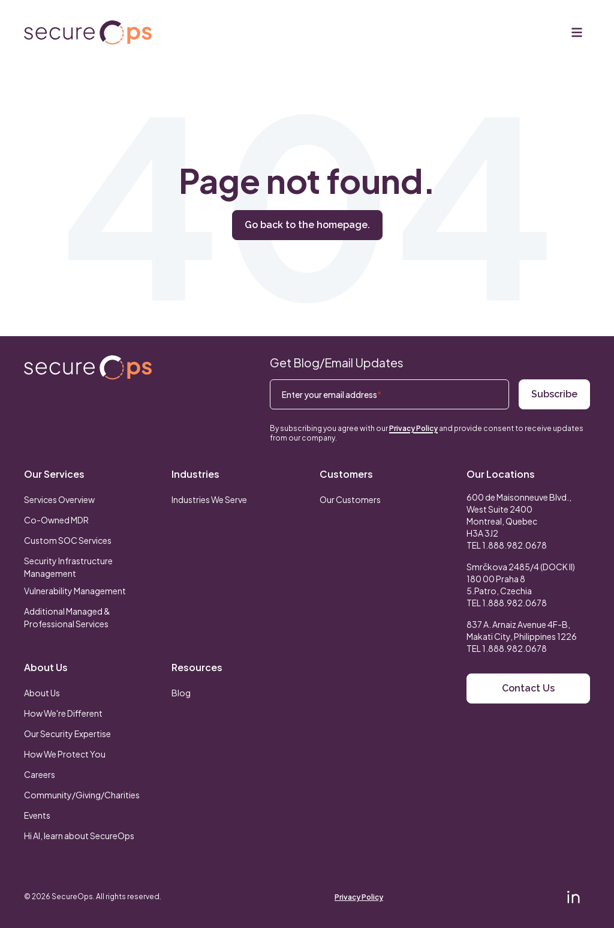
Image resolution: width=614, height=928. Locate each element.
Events (37, 815)
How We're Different (63, 713)
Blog (181, 692)
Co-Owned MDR (56, 519)
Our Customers (350, 499)
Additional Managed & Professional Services (67, 617)
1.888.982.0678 (514, 545)
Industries (195, 474)
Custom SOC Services (68, 540)
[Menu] (577, 32)
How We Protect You (65, 754)
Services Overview (59, 499)
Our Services (54, 474)
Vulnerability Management (75, 590)
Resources (196, 667)
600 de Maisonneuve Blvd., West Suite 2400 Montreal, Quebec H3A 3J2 (518, 515)
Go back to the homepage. (307, 224)
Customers (346, 474)
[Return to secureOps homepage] (88, 32)
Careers (39, 774)
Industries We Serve (209, 499)
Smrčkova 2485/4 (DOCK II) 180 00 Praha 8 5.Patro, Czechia (520, 578)
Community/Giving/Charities (82, 794)
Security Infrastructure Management (68, 567)
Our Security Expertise (67, 733)
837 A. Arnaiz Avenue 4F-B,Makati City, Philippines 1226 (521, 630)
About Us (46, 667)
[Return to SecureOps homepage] (88, 367)
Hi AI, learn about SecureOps (79, 835)
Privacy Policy (413, 428)
